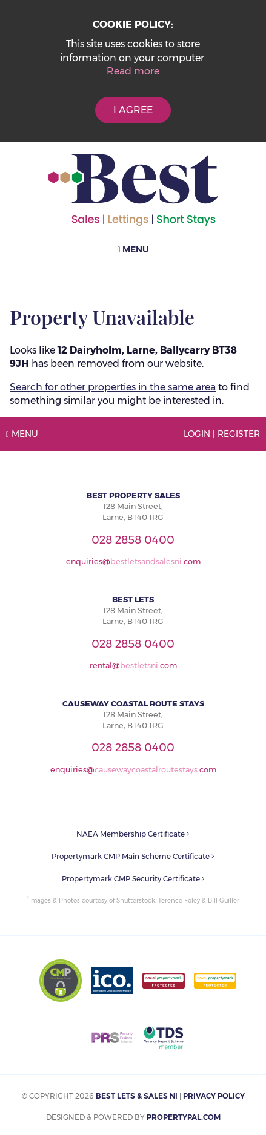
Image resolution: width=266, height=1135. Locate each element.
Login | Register (222, 434)
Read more (133, 71)
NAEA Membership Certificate (133, 833)
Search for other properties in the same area (113, 387)
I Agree (133, 110)
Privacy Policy (214, 1095)
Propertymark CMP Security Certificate (133, 878)
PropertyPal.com (184, 1117)
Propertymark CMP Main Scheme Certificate (133, 856)
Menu (132, 249)
